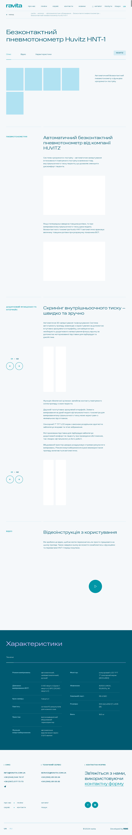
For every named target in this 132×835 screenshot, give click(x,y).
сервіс (56, 6)
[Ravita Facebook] (88, 805)
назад (10, 14)
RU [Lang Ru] (11, 829)
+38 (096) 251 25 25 (50, 781)
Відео (23, 54)
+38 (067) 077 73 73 (13, 781)
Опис (8, 54)
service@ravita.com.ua (53, 773)
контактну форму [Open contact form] (104, 784)
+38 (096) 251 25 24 (50, 777)
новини (82, 6)
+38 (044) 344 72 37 (14, 777)
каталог (97, 6)
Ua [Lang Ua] (5, 829)
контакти (68, 6)
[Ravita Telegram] (5, 786)
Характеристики (43, 54)
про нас (31, 6)
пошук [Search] (118, 6)
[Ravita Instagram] (95, 805)
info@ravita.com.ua (14, 773)
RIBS (125, 829)
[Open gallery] (15, 79)
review (44, 6)
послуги (108, 6)
